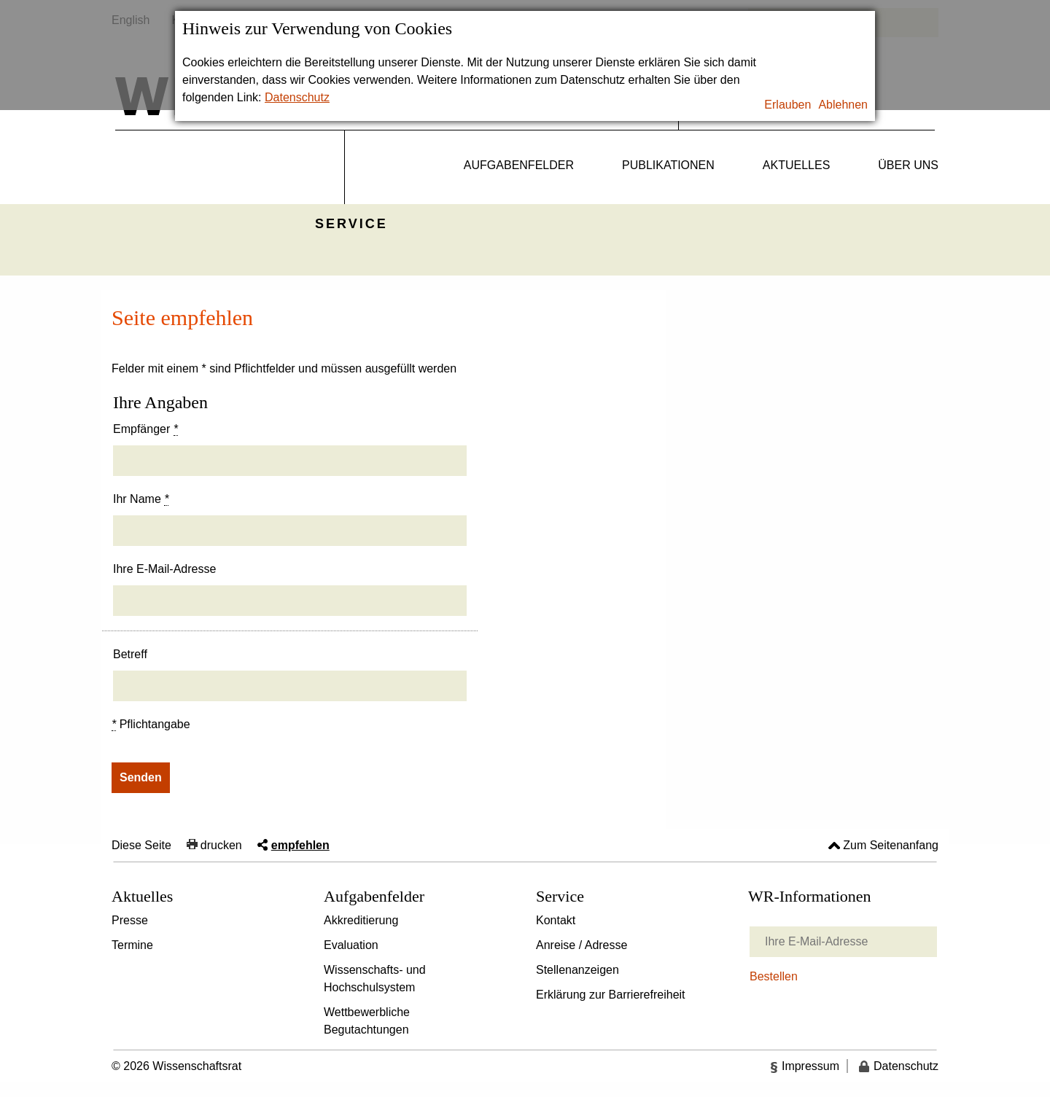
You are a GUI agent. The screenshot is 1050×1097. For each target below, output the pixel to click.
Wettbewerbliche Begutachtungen (367, 1021)
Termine (132, 945)
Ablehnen (843, 104)
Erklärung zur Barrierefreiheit (610, 994)
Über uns (908, 165)
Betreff (130, 654)
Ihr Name (140, 499)
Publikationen (668, 165)
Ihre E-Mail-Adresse (164, 569)
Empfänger (145, 429)
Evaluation (351, 945)
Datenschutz (297, 97)
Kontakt (555, 920)
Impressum (810, 1066)
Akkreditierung (361, 920)
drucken (221, 845)
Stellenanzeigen (577, 970)
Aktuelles (796, 165)
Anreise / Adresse (581, 945)
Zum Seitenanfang (890, 845)
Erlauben (787, 104)
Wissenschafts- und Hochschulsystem (375, 978)
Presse (130, 920)
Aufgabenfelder (519, 165)
